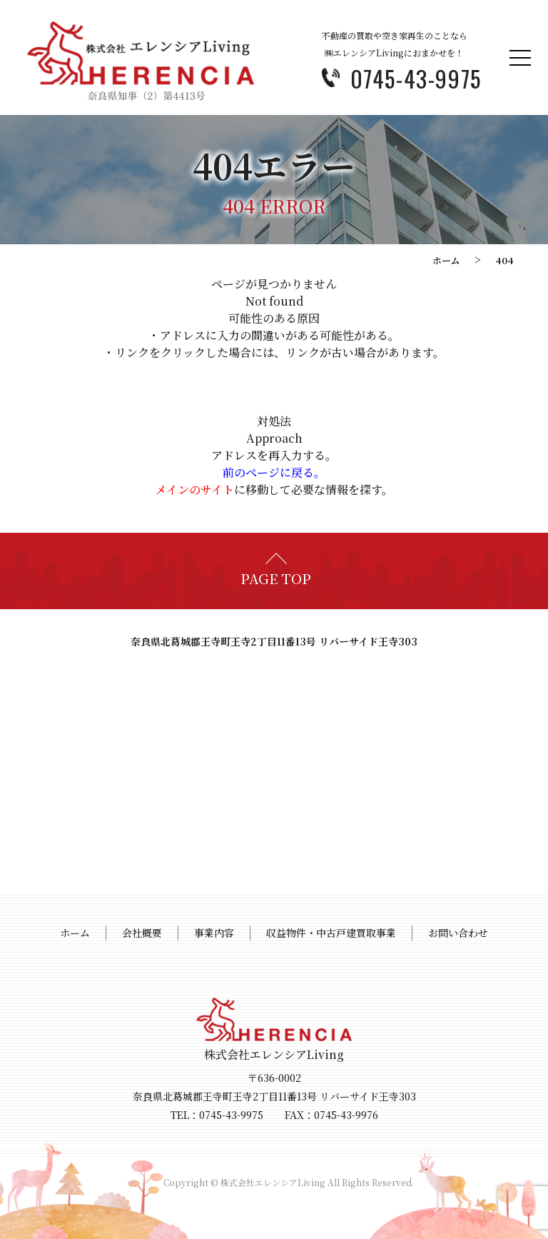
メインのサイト (194, 489)
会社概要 (142, 933)
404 (504, 260)
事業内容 (214, 933)
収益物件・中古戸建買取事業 (331, 933)
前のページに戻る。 (274, 472)
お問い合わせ (458, 933)
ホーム (446, 260)
